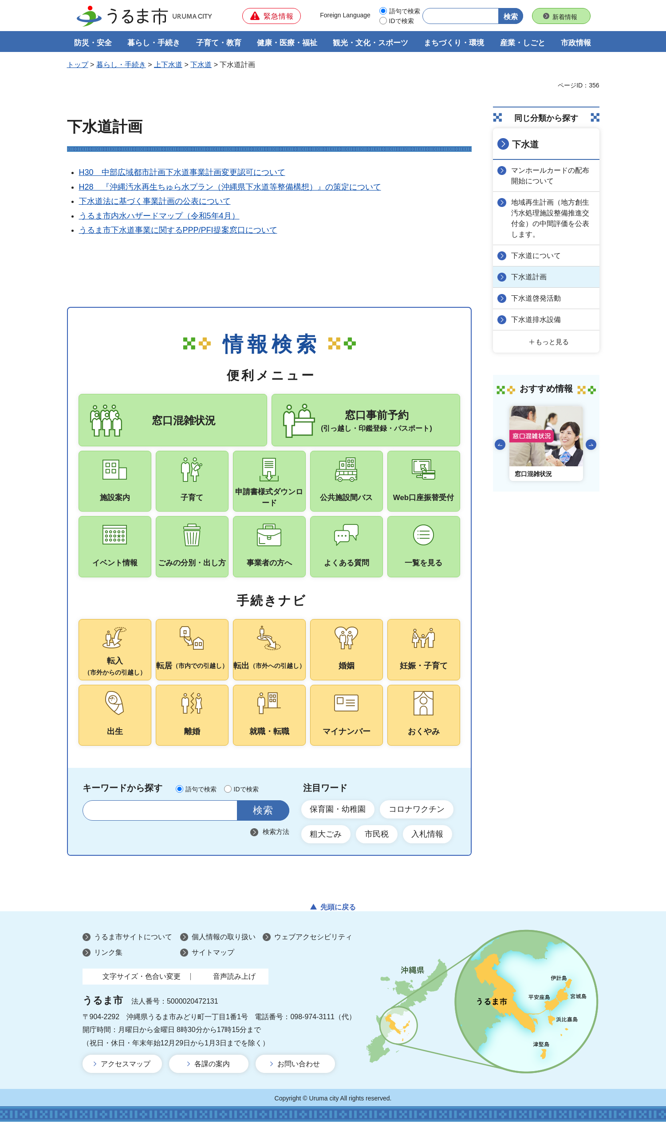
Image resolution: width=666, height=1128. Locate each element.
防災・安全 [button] (93, 43)
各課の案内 (212, 1070)
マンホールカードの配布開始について (551, 176)
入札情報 (428, 839)
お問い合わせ (298, 1070)
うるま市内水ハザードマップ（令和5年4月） (159, 215)
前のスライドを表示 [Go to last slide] (500, 444)
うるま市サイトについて (133, 942)
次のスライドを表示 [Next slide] (591, 444)
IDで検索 (401, 20)
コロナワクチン (417, 814)
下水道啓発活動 (536, 298)
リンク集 (108, 958)
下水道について (536, 255)
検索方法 (276, 837)
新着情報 (564, 16)
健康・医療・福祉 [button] (287, 43)
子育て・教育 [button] (218, 43)
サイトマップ (213, 958)
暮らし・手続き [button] (153, 43)
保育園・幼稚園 (338, 814)
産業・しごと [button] (522, 43)
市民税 (377, 839)
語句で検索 (404, 11)
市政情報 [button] (576, 43)
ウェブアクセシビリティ (313, 942)
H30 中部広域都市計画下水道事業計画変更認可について (182, 172)
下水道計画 (529, 277)
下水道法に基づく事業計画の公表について (155, 201)
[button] (271, 16)
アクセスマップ (125, 1070)
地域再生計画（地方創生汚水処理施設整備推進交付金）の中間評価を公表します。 (551, 218)
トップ (77, 65)
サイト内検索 (94, 816)
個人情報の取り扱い (224, 942)
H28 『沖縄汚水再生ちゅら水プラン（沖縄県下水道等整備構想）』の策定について (230, 187)
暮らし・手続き (121, 65)
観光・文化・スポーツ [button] (370, 43)
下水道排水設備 (536, 319)
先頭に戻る (338, 913)
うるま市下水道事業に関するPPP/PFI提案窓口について (178, 230)
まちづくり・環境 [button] (454, 43)
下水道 (201, 65)
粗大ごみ (326, 839)
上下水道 (168, 65)
